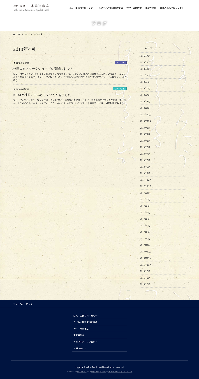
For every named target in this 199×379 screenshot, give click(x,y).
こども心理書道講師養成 (85, 322)
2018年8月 (145, 127)
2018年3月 (145, 160)
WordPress (82, 371)
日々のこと (120, 88)
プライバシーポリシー (24, 303)
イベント (121, 62)
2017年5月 (145, 219)
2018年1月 (145, 173)
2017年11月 (146, 186)
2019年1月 (145, 107)
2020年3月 (145, 81)
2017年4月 (145, 225)
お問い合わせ (79, 348)
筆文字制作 (78, 335)
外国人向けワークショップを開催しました (42, 68)
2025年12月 (146, 62)
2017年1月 (145, 245)
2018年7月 (145, 134)
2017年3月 (145, 232)
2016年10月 (146, 264)
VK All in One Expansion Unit (120, 371)
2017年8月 (145, 205)
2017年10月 (146, 192)
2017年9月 (145, 199)
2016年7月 (145, 277)
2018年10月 (146, 121)
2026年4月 (145, 55)
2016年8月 (145, 271)
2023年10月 (146, 68)
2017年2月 (145, 238)
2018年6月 (145, 140)
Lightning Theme (98, 371)
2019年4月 (145, 94)
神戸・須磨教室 (81, 328)
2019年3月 (145, 101)
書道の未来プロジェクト (85, 341)
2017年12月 (146, 179)
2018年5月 (145, 147)
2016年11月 (146, 258)
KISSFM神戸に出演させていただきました (42, 95)
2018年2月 (145, 166)
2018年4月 (145, 153)
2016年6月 (145, 284)
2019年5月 (145, 88)
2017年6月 (145, 212)
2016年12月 (146, 251)
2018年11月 (146, 114)
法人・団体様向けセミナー (86, 315)
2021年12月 (146, 75)
